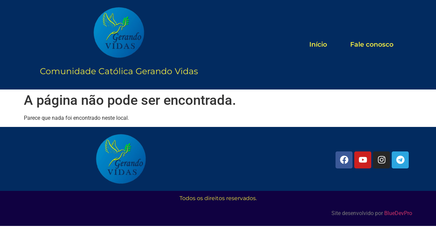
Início (318, 44)
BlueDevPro (398, 213)
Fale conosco (371, 44)
